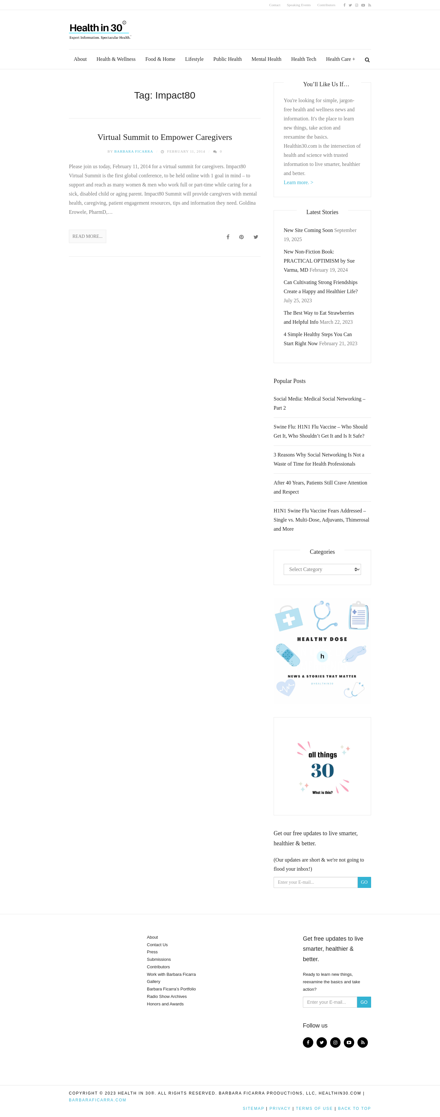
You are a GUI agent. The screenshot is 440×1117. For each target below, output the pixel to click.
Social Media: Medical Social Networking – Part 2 (319, 403)
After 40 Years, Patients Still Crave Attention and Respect (320, 487)
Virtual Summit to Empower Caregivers (164, 137)
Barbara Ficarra (133, 151)
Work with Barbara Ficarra (171, 974)
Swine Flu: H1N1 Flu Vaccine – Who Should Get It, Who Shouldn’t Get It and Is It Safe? (321, 431)
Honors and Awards (165, 1003)
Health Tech (303, 59)
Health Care (338, 59)
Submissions (159, 959)
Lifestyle (194, 59)
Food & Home (160, 59)
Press (152, 951)
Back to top (354, 1108)
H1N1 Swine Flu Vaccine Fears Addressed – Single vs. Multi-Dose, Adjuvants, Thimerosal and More (321, 520)
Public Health (228, 59)
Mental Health (266, 59)
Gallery (153, 981)
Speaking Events (299, 5)
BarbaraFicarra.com (97, 1100)
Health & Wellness (116, 59)
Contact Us (157, 944)
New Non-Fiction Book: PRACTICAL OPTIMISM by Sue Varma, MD (319, 261)
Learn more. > (298, 182)
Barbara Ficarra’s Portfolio (171, 989)
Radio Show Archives (167, 996)
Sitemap (253, 1108)
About (80, 59)
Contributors (326, 5)
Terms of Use (314, 1108)
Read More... (87, 236)
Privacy (280, 1108)
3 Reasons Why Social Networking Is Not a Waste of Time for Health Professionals (319, 459)
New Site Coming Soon (308, 230)
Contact (274, 5)
